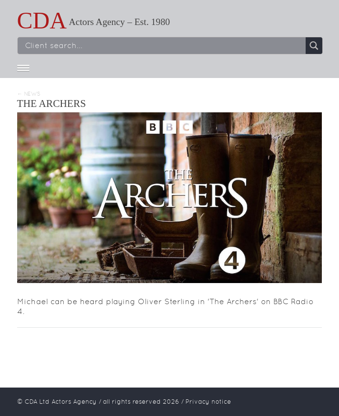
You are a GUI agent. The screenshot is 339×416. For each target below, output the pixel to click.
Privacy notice (208, 401)
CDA (42, 20)
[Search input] (164, 45)
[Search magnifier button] (314, 45)
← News (28, 94)
